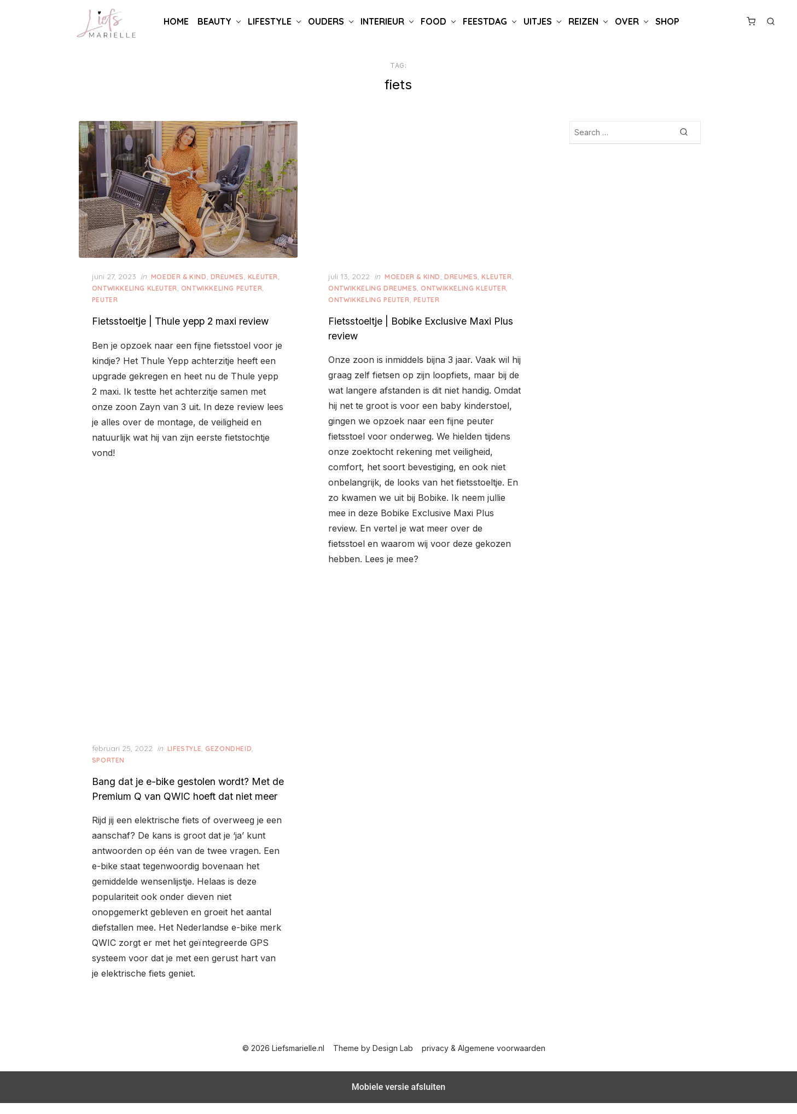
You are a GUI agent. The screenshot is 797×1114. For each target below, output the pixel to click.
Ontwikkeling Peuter (225, 286)
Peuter (109, 298)
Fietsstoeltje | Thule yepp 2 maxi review (184, 319)
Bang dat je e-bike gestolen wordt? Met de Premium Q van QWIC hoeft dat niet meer (185, 792)
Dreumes (230, 275)
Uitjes (537, 21)
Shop (667, 21)
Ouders (326, 21)
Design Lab (393, 1059)
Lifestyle (270, 21)
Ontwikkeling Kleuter (138, 286)
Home (176, 21)
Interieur (382, 21)
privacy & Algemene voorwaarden (484, 1059)
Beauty (214, 21)
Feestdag (485, 21)
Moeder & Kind (183, 275)
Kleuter (267, 275)
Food (433, 21)
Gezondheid (232, 745)
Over (627, 21)
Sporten (112, 757)
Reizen (583, 21)
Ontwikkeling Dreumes (373, 286)
